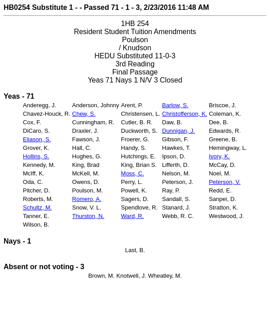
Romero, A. (87, 199)
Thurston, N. (88, 216)
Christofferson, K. (184, 113)
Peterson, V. (224, 182)
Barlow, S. (175, 105)
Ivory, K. (219, 156)
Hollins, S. (36, 156)
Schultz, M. (37, 207)
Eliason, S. (37, 139)
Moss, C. (132, 173)
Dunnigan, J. (178, 130)
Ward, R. (132, 216)
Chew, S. (84, 113)
